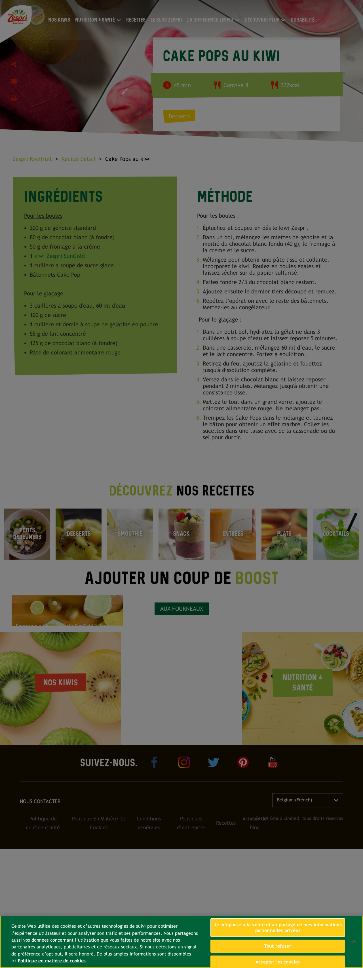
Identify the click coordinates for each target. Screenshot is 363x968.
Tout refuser (277, 946)
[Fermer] (354, 941)
